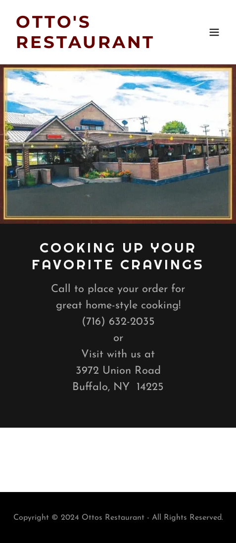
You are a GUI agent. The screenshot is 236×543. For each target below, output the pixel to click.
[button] (214, 32)
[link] (86, 46)
